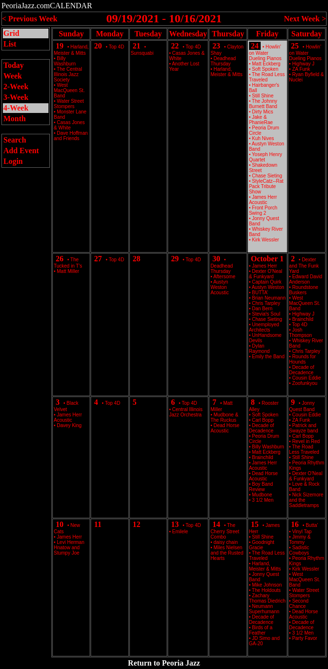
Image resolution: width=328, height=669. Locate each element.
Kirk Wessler (265, 239)
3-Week (16, 97)
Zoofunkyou (304, 383)
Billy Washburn (65, 61)
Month (14, 118)
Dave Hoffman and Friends (71, 135)
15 (255, 524)
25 (295, 46)
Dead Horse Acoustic (224, 428)
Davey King (69, 425)
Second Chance (299, 603)
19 (59, 46)
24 (255, 46)
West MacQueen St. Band (69, 90)
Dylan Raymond (259, 348)
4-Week (16, 108)
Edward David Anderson (306, 279)
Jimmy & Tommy (300, 539)
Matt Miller (68, 271)
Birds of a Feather (261, 630)
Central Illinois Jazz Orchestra (186, 412)
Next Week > (305, 19)
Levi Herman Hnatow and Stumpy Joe (69, 548)
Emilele (180, 531)
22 (175, 46)
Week (12, 76)
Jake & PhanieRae (261, 119)
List (9, 44)
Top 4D (116, 46)
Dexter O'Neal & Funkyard (265, 274)
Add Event (21, 150)
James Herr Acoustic (263, 199)
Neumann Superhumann (264, 609)
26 (59, 259)
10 (59, 524)
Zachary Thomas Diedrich (267, 598)
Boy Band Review (261, 486)
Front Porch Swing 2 (263, 210)
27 (98, 259)
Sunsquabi (142, 53)
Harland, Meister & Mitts (226, 71)
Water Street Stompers (69, 103)
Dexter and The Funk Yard (304, 265)
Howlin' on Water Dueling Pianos (265, 52)
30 (216, 259)
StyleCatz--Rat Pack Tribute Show (266, 186)
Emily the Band (268, 356)
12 (137, 524)
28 (137, 259)
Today (13, 65)
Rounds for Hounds (302, 359)
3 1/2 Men (262, 500)
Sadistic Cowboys (299, 550)
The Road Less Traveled (267, 77)
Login (13, 161)
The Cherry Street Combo (224, 531)
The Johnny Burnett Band (263, 103)
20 (98, 46)
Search (14, 140)
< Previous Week (29, 19)
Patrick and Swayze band (303, 428)
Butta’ (312, 525)
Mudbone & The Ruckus (224, 417)
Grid (11, 33)
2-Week (16, 86)
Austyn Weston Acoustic (219, 287)
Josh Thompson (300, 332)
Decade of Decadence (301, 370)
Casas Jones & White (69, 125)
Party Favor (304, 638)
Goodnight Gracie (261, 545)
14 (216, 524)
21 (137, 46)
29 (175, 259)
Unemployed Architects (264, 327)
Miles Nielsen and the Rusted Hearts (226, 553)
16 (295, 524)
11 (97, 524)
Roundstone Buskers (303, 290)
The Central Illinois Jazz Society (68, 74)
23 (216, 46)
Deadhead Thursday (222, 61)
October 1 (267, 259)
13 (175, 524)
